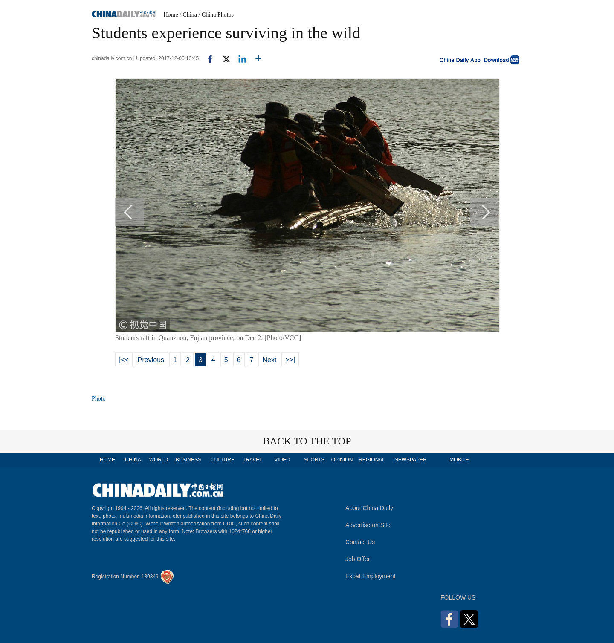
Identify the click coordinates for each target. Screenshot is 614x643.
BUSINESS (189, 460)
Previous (151, 359)
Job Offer (357, 559)
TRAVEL (252, 460)
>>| (290, 359)
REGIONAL (372, 460)
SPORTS (314, 460)
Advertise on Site (368, 525)
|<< (124, 359)
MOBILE (459, 460)
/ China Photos (216, 15)
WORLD (158, 460)
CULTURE (223, 460)
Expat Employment (370, 576)
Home (171, 15)
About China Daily (369, 508)
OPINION (342, 460)
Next (269, 359)
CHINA (133, 460)
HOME (107, 460)
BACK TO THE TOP (307, 441)
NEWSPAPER (410, 460)
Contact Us (360, 542)
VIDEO (282, 460)
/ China (188, 15)
